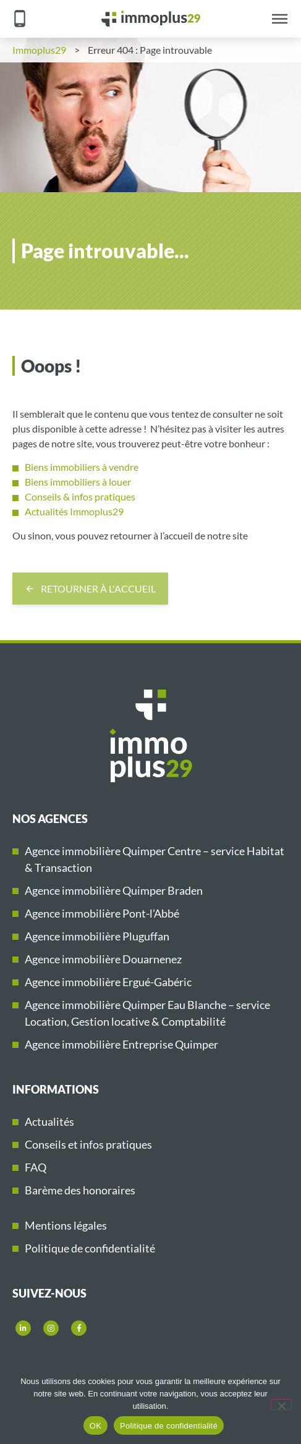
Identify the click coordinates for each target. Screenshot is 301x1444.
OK (95, 1425)
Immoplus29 (39, 50)
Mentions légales (66, 1225)
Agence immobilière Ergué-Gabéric (108, 982)
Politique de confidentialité (90, 1248)
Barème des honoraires (80, 1190)
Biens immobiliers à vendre (81, 467)
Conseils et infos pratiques (88, 1144)
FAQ (35, 1167)
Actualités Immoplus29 (74, 511)
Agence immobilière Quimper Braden (114, 890)
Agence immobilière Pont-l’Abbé (102, 913)
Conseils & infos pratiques (80, 496)
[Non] (281, 1404)
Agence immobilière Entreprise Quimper (121, 1044)
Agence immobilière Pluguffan (97, 936)
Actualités (49, 1121)
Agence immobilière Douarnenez (103, 959)
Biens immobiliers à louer (78, 482)
